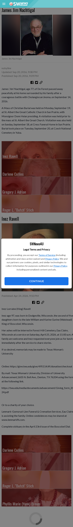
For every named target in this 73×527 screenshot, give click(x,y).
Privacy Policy (52, 258)
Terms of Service (46, 255)
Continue (36, 281)
